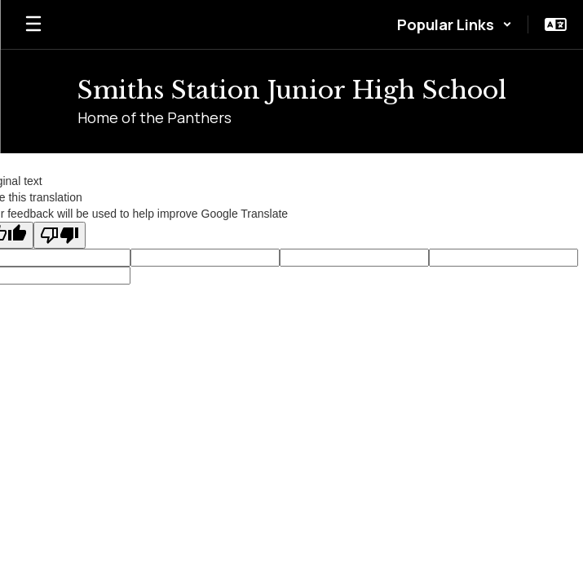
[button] (454, 24)
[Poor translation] (59, 235)
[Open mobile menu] (33, 24)
